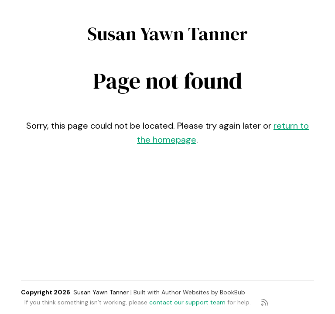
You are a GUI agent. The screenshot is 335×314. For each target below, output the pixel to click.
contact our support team (187, 302)
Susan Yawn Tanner (168, 33)
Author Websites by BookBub (203, 292)
